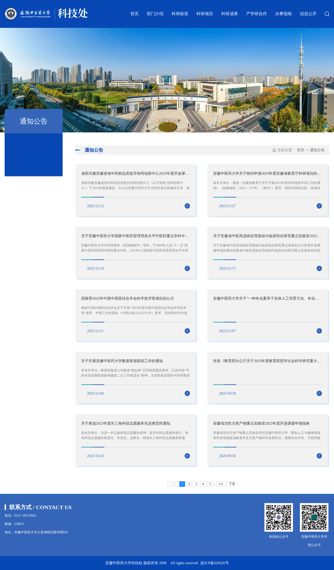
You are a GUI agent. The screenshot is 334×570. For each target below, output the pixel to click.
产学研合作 (256, 13)
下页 (232, 484)
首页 (134, 13)
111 (221, 484)
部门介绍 (155, 13)
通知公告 (317, 150)
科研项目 (204, 13)
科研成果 (229, 13)
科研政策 (180, 13)
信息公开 (308, 13)
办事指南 (283, 13)
